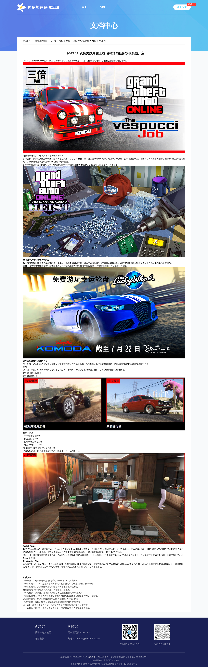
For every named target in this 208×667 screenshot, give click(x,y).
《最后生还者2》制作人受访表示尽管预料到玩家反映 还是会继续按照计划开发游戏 (60, 596)
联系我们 (73, 626)
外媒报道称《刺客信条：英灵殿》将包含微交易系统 (46, 589)
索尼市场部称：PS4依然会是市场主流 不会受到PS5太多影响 (50, 599)
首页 (84, 7)
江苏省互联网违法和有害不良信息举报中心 (119, 664)
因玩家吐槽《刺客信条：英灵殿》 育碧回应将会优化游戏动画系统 (60, 608)
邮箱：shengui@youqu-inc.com (84, 639)
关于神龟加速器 (43, 632)
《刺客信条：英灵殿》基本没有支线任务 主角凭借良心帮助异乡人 (52, 593)
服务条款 (39, 639)
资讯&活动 (40, 41)
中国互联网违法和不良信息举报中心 (86, 664)
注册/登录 (182, 7)
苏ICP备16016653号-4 (98, 657)
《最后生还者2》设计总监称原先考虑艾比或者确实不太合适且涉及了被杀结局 (58, 583)
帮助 (102, 7)
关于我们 (40, 626)
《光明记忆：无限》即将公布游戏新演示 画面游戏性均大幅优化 (51, 602)
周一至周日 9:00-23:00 (79, 632)
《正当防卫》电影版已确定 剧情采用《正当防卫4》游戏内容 (50, 580)
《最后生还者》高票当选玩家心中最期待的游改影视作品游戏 (50, 586)
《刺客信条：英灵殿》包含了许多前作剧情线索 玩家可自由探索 (59, 605)
